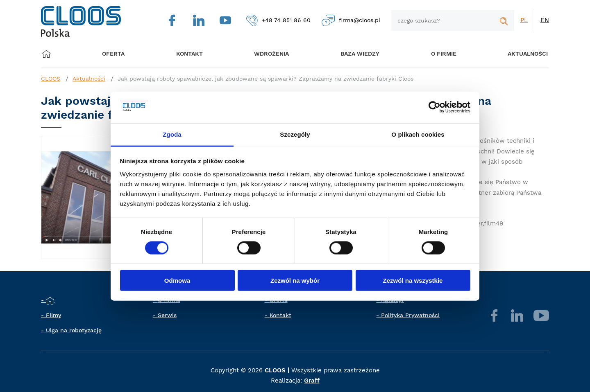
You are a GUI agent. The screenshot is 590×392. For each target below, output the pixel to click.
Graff (312, 380)
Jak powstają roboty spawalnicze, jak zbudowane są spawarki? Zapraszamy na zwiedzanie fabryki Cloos (265, 78)
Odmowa (177, 280)
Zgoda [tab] (172, 134)
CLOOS (50, 78)
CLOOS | (277, 370)
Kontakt (280, 315)
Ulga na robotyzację (74, 330)
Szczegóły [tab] (295, 134)
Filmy (53, 315)
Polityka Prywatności (410, 315)
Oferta (116, 54)
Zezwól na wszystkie (413, 280)
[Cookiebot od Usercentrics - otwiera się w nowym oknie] (434, 107)
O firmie (434, 54)
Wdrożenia (267, 54)
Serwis (167, 315)
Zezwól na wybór (295, 280)
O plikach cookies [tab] (417, 134)
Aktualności (515, 54)
